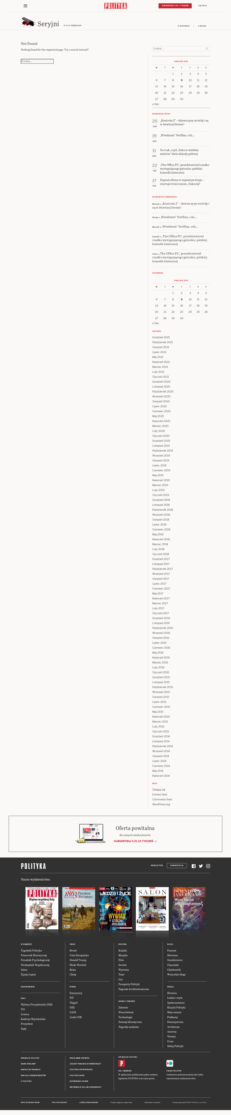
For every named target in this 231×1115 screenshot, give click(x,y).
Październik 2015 (162, 691)
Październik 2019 (162, 454)
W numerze (26, 948)
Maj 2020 (158, 420)
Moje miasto (174, 1016)
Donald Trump (78, 964)
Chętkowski (174, 973)
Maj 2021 (157, 361)
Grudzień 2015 (161, 681)
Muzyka (123, 959)
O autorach (184, 30)
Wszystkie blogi (176, 978)
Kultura (122, 948)
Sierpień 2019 (160, 464)
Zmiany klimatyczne (130, 1026)
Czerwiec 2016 (161, 651)
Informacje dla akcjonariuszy (85, 1091)
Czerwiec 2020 (161, 415)
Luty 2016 (158, 671)
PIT (72, 1002)
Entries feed (159, 798)
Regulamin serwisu (79, 1062)
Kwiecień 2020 (161, 425)
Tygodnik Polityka (31, 954)
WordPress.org (161, 808)
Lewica (25, 1018)
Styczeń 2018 (160, 558)
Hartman (172, 959)
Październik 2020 (162, 395)
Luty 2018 (158, 553)
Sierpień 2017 (160, 582)
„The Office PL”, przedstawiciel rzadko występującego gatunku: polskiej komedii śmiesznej (179, 244)
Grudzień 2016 (161, 622)
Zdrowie (123, 1011)
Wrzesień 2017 (161, 577)
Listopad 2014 (161, 745)
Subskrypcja (177, 869)
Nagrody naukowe (128, 1030)
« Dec (155, 108)
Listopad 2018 (161, 508)
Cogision (120, 1106)
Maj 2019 (157, 479)
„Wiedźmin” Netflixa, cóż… (178, 221)
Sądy (23, 1032)
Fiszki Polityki (173, 1075)
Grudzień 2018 (161, 503)
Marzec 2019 (160, 489)
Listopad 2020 (161, 390)
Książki (122, 954)
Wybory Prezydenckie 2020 (36, 1008)
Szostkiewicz (175, 964)
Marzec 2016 (160, 666)
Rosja (73, 973)
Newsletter (157, 869)
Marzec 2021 (160, 370)
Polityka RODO (77, 1079)
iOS (120, 1075)
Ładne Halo (128, 1106)
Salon (24, 973)
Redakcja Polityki (30, 1062)
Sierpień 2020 (161, 405)
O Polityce (26, 1085)
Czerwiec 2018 (161, 533)
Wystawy (123, 973)
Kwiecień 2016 (161, 661)
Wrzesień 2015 (161, 696)
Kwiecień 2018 (161, 543)
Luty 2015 (158, 730)
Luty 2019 (158, 494)
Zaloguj (202, 6)
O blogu (202, 30)
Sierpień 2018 (160, 523)
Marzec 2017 (160, 607)
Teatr (121, 978)
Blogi (170, 948)
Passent (171, 954)
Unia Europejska (79, 959)
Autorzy (172, 1035)
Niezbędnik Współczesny (35, 968)
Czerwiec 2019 (161, 474)
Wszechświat (126, 1016)
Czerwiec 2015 (161, 710)
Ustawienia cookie (79, 1085)
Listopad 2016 (161, 627)
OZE (72, 1011)
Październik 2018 (162, 513)
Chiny (73, 978)
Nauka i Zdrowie (126, 1005)
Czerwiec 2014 (161, 769)
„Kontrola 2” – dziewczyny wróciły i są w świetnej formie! (180, 209)
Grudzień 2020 (161, 385)
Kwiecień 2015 (161, 720)
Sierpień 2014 (160, 760)
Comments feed (162, 803)
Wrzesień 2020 (161, 400)
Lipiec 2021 (159, 356)
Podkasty (172, 1021)
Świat (72, 948)
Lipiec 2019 (159, 469)
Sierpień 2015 (160, 700)
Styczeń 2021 (160, 380)
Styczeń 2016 (160, 676)
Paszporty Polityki (129, 988)
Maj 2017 (157, 597)
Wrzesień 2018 (161, 518)
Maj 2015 (157, 715)
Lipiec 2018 (159, 528)
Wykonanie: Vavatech (152, 1106)
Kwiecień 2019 (161, 484)
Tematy (171, 1040)
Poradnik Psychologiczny (35, 964)
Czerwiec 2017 (161, 592)
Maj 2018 (157, 538)
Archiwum (173, 1030)
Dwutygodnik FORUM (30, 1106)
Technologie (125, 1021)
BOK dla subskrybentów (33, 1079)
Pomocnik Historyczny (34, 959)
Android (127, 1075)
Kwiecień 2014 (161, 779)
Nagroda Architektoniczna (133, 993)
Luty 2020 (158, 434)
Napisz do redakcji (30, 1073)
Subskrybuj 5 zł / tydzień (175, 6)
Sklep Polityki (175, 1050)
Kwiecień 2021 (161, 366)
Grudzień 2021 (161, 341)
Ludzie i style (175, 1002)
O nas (170, 1045)
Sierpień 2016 (160, 641)
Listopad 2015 (161, 686)
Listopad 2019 (161, 449)
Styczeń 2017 (160, 617)
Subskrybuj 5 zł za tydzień (133, 845)
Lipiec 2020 (159, 410)
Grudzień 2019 (161, 444)
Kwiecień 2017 (161, 602)
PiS (23, 1013)
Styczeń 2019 (160, 499)
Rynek (73, 991)
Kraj (23, 1002)
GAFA (73, 1016)
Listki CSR (76, 1021)
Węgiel (74, 1006)
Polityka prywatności (81, 1073)
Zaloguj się (158, 793)
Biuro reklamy (28, 1068)
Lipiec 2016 (159, 646)
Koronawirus (28, 991)
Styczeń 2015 (160, 735)
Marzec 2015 (160, 725)
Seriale (122, 968)
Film (121, 964)
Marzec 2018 (160, 548)
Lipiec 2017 (159, 587)
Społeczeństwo (176, 1006)
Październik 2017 (162, 572)
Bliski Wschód (78, 968)
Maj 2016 (157, 656)
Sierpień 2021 (160, 351)
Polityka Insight (59, 1106)
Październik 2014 (162, 750)
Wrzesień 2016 (161, 636)
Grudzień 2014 (161, 740)
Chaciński (173, 968)
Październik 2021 (162, 346)
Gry (120, 983)
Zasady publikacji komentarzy (85, 1068)
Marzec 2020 (160, 430)
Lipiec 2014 (159, 765)
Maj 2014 (157, 774)
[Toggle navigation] (25, 6)
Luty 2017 (158, 612)
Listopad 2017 (161, 567)
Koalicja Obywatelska (33, 1023)
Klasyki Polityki (176, 1011)
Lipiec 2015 (159, 705)
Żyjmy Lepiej (28, 978)
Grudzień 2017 (161, 563)
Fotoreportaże (175, 1026)
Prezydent (27, 1027)
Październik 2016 (162, 632)
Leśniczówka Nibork (89, 1106)
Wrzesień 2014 (161, 755)
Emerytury (76, 997)
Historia (172, 997)
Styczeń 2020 (161, 439)
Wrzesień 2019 (161, 459)
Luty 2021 (158, 375)
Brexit (73, 954)
